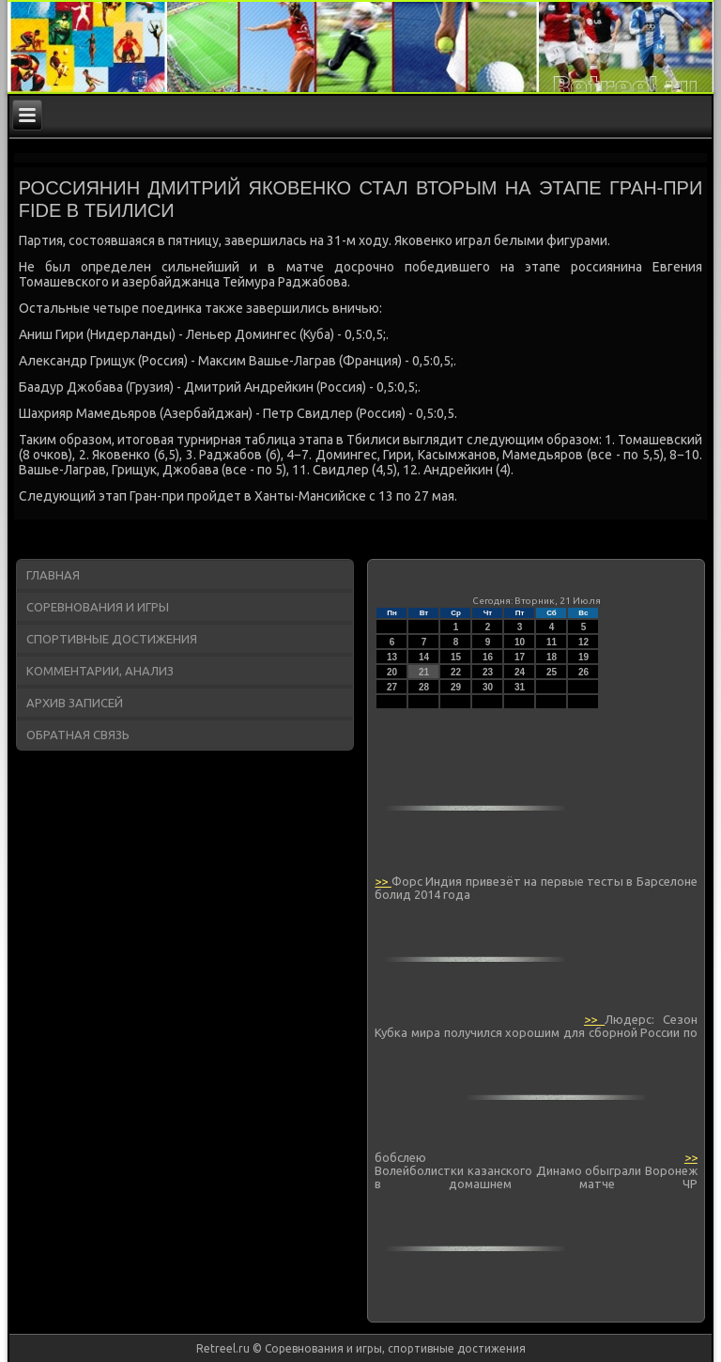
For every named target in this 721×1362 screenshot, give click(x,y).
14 (424, 657)
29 (456, 687)
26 (583, 672)
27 (392, 687)
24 (519, 672)
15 (456, 657)
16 (488, 657)
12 (583, 642)
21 (424, 672)
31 (519, 687)
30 (488, 687)
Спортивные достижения (111, 638)
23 (488, 672)
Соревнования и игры (97, 606)
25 (551, 672)
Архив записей (74, 702)
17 (519, 657)
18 (551, 657)
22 (456, 672)
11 (551, 642)
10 (519, 642)
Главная (53, 574)
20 (392, 672)
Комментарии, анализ (100, 670)
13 (392, 657)
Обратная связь (78, 734)
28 (424, 687)
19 (583, 657)
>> (383, 881)
